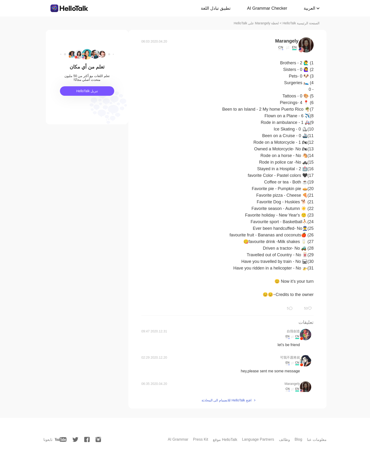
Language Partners (258, 439)
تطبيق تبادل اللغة (216, 8)
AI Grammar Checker (267, 8)
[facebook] (87, 439)
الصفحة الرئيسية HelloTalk (301, 23)
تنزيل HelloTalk (87, 91)
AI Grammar (178, 439)
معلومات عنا (317, 440)
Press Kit (200, 439)
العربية (309, 8)
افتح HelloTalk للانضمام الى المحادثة (227, 400)
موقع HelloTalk (225, 440)
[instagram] (98, 439)
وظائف (284, 440)
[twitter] (75, 439)
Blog (298, 439)
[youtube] (61, 439)
